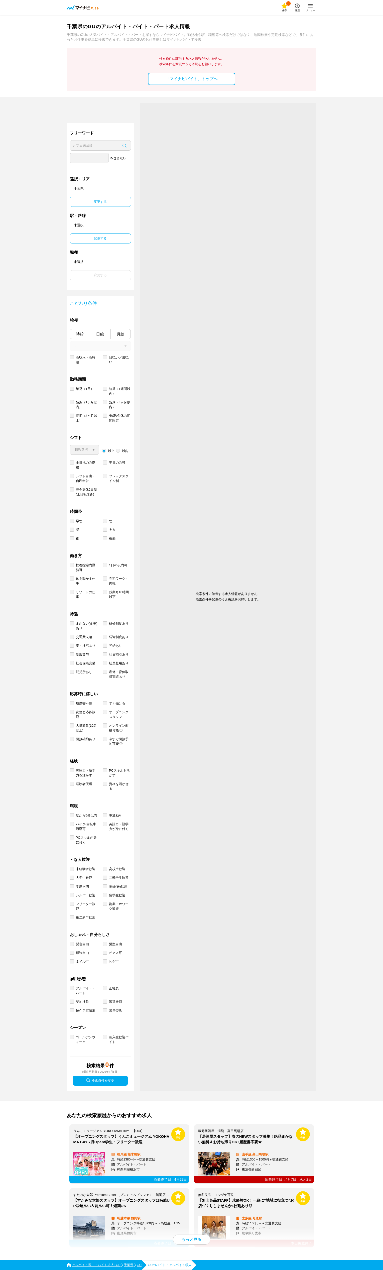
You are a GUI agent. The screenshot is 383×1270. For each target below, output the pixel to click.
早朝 (79, 521)
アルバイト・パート (85, 990)
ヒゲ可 (114, 961)
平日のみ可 (117, 462)
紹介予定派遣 (85, 1010)
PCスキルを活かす (119, 773)
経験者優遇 (84, 784)
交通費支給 (84, 637)
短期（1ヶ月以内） (86, 404)
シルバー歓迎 (85, 895)
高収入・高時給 (85, 359)
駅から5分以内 (86, 815)
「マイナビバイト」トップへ (192, 79)
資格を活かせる (118, 786)
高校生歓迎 (117, 869)
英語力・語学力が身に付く (118, 826)
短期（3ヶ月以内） (119, 404)
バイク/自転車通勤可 (86, 826)
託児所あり (84, 672)
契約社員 (82, 1002)
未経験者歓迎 (85, 869)
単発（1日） (85, 389)
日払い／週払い (118, 359)
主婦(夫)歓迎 (118, 886)
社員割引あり (118, 654)
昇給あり (115, 646)
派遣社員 (115, 1002)
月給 (121, 334)
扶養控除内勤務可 (85, 567)
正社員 (114, 988)
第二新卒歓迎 (85, 917)
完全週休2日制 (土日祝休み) (86, 492)
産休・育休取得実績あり (118, 674)
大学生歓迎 (84, 878)
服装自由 (82, 953)
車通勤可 (115, 815)
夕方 (112, 530)
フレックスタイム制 (118, 478)
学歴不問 (82, 886)
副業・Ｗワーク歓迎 (118, 906)
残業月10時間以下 (119, 594)
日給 (100, 334)
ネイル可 (82, 961)
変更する (100, 202)
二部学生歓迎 (118, 878)
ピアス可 (115, 953)
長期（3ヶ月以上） (86, 418)
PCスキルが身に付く (86, 840)
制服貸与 (82, 654)
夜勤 (112, 538)
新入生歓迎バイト (118, 1039)
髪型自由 (115, 944)
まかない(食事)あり (87, 626)
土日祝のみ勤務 (85, 465)
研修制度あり (118, 623)
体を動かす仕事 (85, 581)
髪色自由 (82, 944)
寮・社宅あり (85, 646)
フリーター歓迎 (85, 906)
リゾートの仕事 (85, 594)
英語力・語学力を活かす (85, 773)
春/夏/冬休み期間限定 (119, 418)
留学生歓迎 (117, 895)
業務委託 (115, 1010)
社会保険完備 (85, 663)
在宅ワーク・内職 (118, 581)
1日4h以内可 (118, 565)
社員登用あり (118, 663)
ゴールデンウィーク (85, 1039)
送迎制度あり (118, 637)
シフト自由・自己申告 (85, 478)
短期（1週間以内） (119, 391)
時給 (80, 334)
